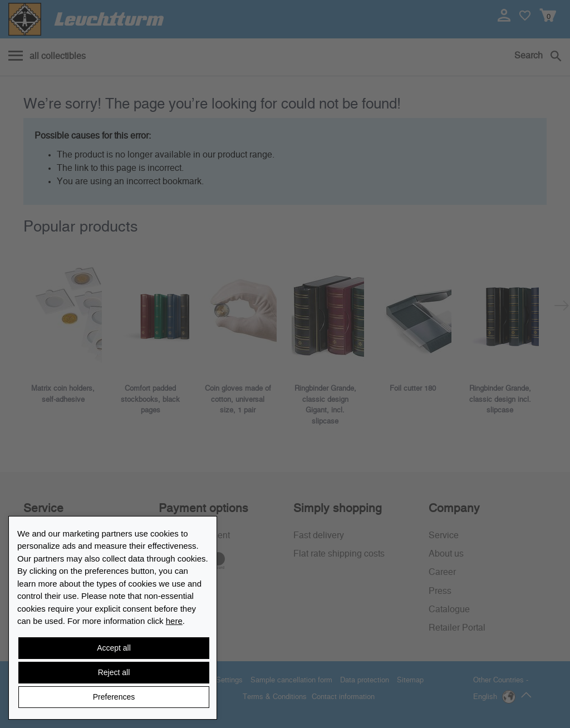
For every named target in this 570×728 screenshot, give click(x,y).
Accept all (114, 647)
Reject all (114, 672)
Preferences (114, 696)
